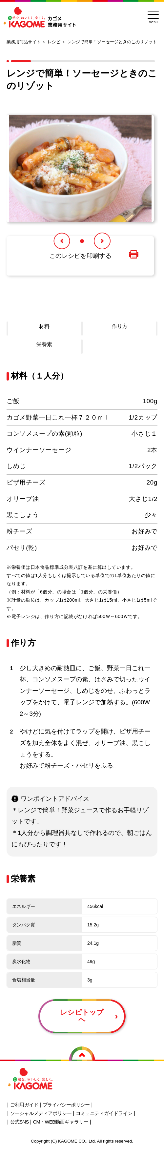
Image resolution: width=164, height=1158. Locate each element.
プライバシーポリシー (66, 1104)
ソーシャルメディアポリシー (41, 1113)
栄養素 (44, 344)
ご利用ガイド (24, 1104)
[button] (61, 241)
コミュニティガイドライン (104, 1113)
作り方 (120, 326)
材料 (44, 326)
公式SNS (19, 1122)
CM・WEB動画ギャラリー (60, 1122)
